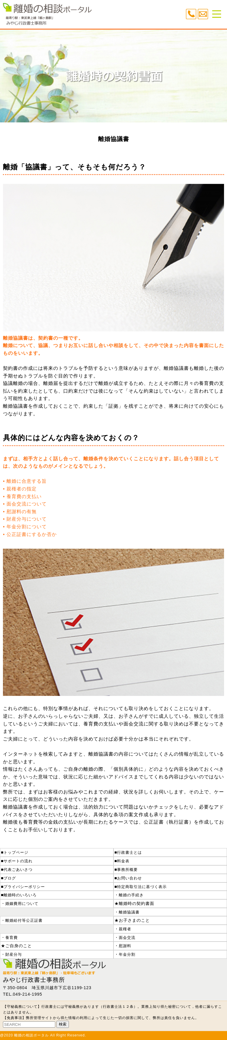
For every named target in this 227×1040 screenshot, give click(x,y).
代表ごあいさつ (18, 869)
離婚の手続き (131, 895)
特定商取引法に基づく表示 (142, 887)
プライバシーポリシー (24, 887)
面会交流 (127, 937)
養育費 (11, 937)
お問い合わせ (129, 878)
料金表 (123, 861)
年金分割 (127, 954)
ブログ (10, 878)
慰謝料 (125, 946)
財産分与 (13, 954)
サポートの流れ (18, 861)
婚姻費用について (21, 903)
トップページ (16, 852)
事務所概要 (127, 869)
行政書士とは (129, 852)
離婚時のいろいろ (20, 895)
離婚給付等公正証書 (24, 920)
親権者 (125, 929)
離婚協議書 (129, 912)
